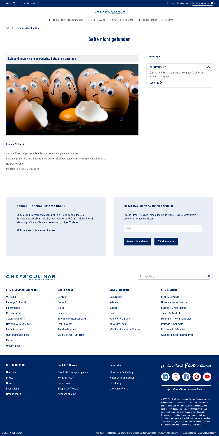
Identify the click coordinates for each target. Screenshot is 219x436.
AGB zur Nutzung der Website (169, 432)
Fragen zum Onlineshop (122, 377)
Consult (62, 302)
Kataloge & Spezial (16, 302)
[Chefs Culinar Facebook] (186, 376)
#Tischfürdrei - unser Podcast (125, 329)
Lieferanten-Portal (119, 388)
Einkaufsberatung (15, 329)
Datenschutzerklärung (148, 432)
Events (113, 313)
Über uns (11, 372)
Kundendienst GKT (68, 394)
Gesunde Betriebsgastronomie (177, 334)
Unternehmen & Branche (174, 302)
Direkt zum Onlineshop (122, 372)
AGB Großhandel (189, 432)
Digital (61, 307)
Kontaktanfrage (66, 377)
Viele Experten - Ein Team (71, 334)
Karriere (169, 19)
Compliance (111, 432)
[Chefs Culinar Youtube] (207, 376)
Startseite (154, 82)
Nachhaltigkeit (13, 394)
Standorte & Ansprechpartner (73, 372)
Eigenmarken (13, 307)
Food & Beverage (170, 296)
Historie (10, 383)
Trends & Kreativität (171, 313)
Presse (9, 377)
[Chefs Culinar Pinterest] (196, 376)
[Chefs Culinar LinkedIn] (165, 376)
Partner (10, 340)
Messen (114, 307)
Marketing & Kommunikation (176, 318)
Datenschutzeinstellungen (128, 432)
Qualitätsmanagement (17, 334)
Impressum (100, 432)
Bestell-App (115, 383)
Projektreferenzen (67, 329)
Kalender (114, 302)
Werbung (11, 296)
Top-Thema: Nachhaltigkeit (72, 318)
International (12, 388)
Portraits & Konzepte (172, 324)
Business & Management (174, 307)
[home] (7, 28)
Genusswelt (116, 296)
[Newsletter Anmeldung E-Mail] (163, 228)
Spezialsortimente (15, 318)
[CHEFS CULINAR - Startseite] (109, 11)
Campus (62, 313)
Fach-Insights (65, 324)
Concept (62, 296)
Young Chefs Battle (120, 318)
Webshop (22, 230)
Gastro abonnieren (137, 241)
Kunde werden (43, 230)
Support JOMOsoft (68, 388)
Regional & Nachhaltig (18, 324)
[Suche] (209, 276)
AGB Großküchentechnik (207, 432)
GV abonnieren (166, 241)
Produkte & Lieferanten (173, 329)
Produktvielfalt (13, 313)
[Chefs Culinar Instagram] (176, 376)
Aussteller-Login (118, 324)
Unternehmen (13, 345)
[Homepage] (30, 276)
